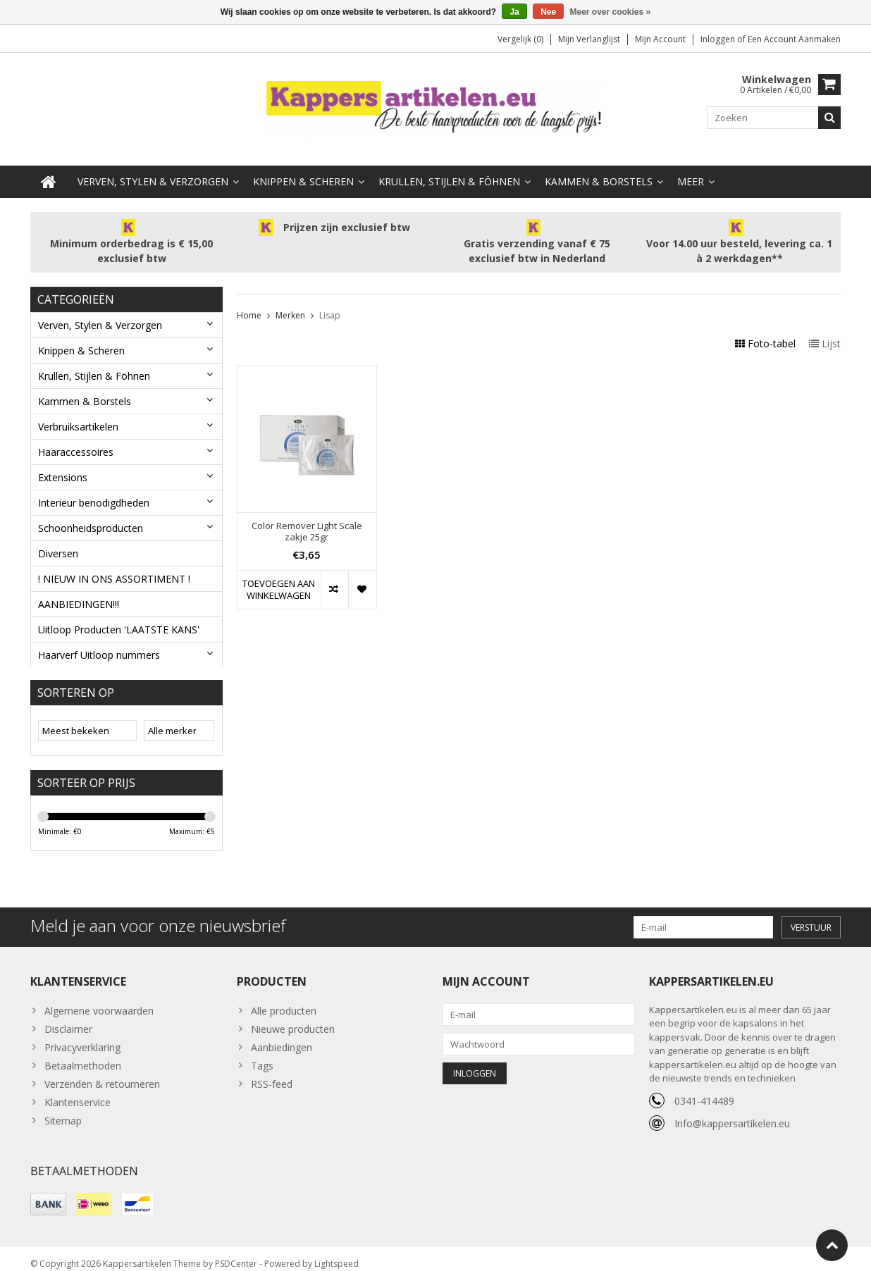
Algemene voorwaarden (99, 1000)
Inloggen (718, 39)
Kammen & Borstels (599, 167)
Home (249, 301)
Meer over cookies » (610, 12)
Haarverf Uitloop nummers (99, 640)
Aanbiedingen (281, 1036)
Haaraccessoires (75, 438)
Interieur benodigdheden (93, 488)
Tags (262, 1055)
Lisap (329, 301)
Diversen (58, 539)
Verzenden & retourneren (102, 1073)
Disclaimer (68, 1018)
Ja (514, 12)
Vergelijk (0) (520, 39)
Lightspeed (336, 1254)
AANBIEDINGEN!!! (78, 590)
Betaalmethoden (82, 1055)
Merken (290, 301)
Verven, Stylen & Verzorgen (153, 167)
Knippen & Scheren (303, 167)
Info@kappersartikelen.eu (732, 1113)
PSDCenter (236, 1254)
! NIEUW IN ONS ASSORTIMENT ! (114, 564)
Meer (690, 167)
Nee (548, 12)
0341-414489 (704, 1090)
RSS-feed (271, 1073)
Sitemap (63, 1110)
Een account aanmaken (794, 39)
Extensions (62, 463)
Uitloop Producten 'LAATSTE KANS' (118, 615)
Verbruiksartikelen (78, 412)
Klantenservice (77, 1091)
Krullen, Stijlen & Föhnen (449, 167)
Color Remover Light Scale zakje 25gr (307, 518)
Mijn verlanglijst (589, 39)
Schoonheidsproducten (90, 514)
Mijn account (660, 39)
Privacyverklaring (82, 1036)
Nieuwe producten (293, 1018)
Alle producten (283, 1000)
